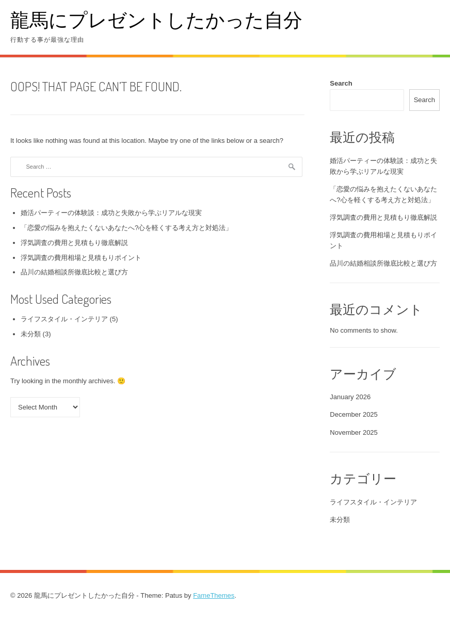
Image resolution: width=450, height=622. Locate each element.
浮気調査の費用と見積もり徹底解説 (74, 243)
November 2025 (354, 432)
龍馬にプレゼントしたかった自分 (156, 19)
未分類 (31, 334)
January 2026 (350, 397)
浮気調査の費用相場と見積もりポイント (81, 257)
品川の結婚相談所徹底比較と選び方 (74, 272)
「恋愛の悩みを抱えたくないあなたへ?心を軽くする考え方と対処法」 (126, 228)
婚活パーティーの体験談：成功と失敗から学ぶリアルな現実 (111, 213)
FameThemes (213, 595)
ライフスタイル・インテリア (64, 319)
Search (341, 83)
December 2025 (354, 414)
